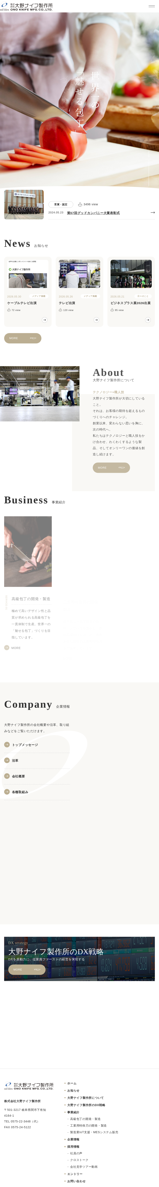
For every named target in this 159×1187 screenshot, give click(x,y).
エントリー (75, 1174)
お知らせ (73, 1090)
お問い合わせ (76, 1181)
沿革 (15, 760)
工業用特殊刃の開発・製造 (88, 1125)
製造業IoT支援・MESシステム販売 (94, 1132)
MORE (13, 342)
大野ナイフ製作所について (85, 1097)
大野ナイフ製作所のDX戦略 (86, 1105)
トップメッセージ (25, 745)
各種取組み (20, 792)
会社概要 (18, 776)
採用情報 (73, 1146)
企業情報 (73, 1139)
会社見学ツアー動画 (84, 1166)
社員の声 (76, 1153)
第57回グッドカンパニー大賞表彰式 (93, 213)
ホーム (71, 1083)
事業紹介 (73, 1112)
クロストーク (79, 1160)
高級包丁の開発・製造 (85, 1119)
